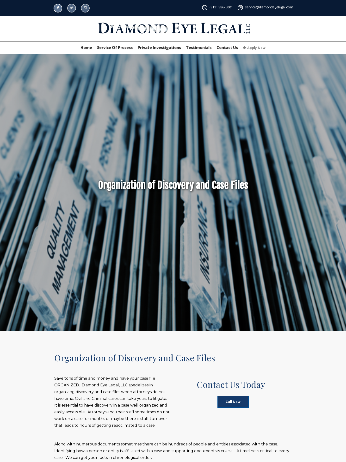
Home (86, 47)
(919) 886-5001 (221, 7)
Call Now (233, 401)
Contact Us (227, 47)
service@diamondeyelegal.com (269, 7)
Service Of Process (115, 47)
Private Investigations (159, 47)
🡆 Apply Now (254, 47)
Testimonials (198, 47)
